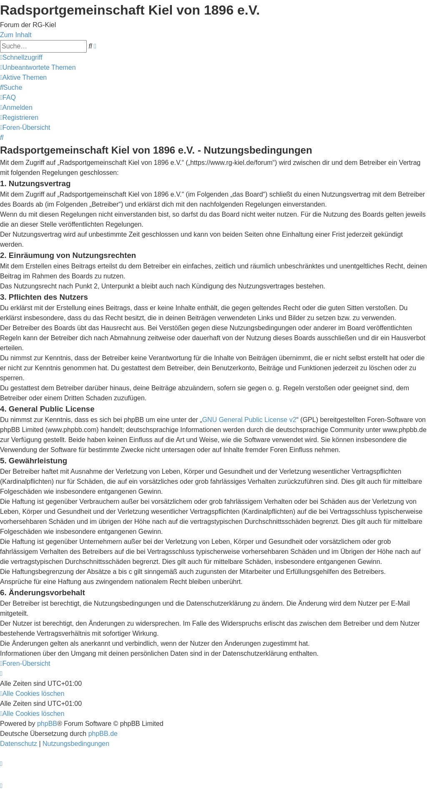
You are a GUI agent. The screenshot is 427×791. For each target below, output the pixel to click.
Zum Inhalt (16, 34)
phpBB (47, 723)
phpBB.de (103, 733)
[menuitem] (38, 67)
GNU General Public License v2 (249, 419)
